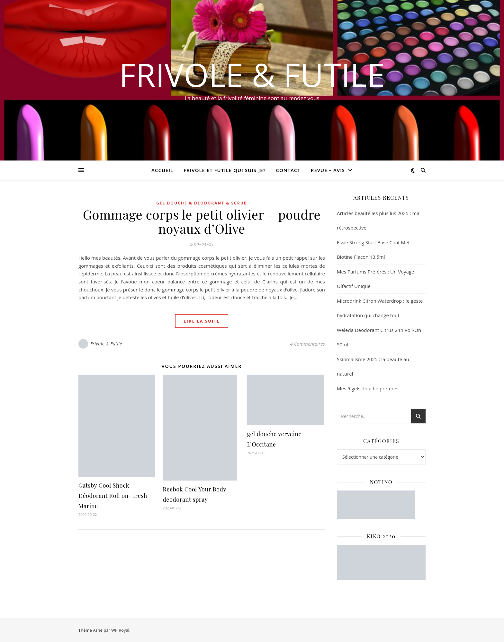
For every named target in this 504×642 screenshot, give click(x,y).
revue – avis (328, 170)
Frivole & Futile (252, 74)
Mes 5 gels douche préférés (368, 388)
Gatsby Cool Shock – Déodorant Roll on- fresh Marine (112, 496)
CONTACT (288, 170)
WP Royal (120, 630)
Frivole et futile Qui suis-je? (225, 170)
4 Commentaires (307, 344)
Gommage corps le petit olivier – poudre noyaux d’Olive (201, 221)
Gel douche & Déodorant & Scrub (201, 203)
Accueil (162, 170)
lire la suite (202, 321)
